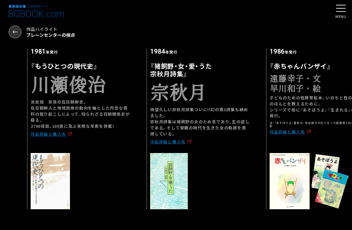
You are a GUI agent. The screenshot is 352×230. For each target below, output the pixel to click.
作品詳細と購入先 (48, 134)
